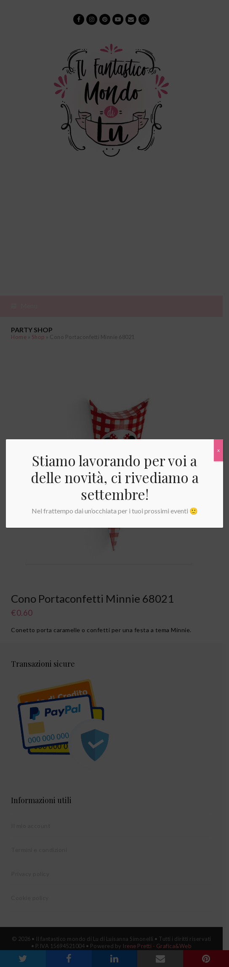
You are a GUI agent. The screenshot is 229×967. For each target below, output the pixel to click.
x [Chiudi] (218, 450)
